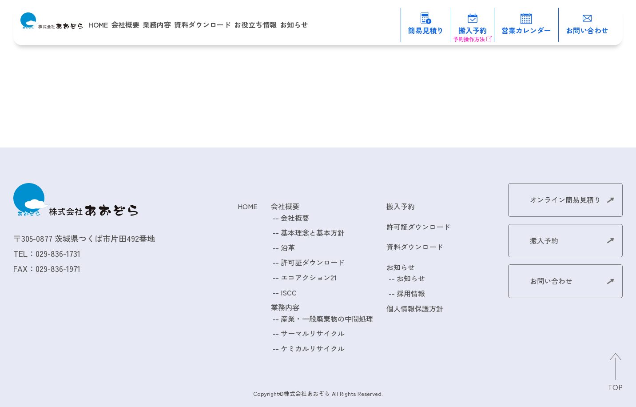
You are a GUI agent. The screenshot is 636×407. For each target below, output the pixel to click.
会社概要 (295, 217)
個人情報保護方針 (414, 308)
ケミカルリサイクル (313, 348)
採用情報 (411, 293)
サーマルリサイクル (313, 333)
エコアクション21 (309, 277)
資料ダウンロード (202, 24)
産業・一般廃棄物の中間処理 (327, 318)
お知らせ (411, 278)
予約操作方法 (469, 39)
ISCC (289, 292)
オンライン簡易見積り (565, 199)
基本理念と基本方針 (313, 232)
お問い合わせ (551, 280)
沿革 (288, 247)
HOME (98, 24)
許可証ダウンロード (313, 262)
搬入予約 (400, 206)
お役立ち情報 (255, 24)
